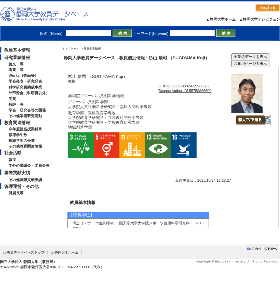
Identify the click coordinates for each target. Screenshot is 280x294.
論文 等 (16, 64)
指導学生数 (18, 135)
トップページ (70, 48)
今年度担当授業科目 (25, 129)
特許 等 (16, 104)
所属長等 (16, 193)
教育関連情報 (17, 122)
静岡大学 (50, 14)
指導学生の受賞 (22, 140)
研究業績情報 (17, 57)
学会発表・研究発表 (25, 81)
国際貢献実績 (17, 172)
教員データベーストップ (26, 252)
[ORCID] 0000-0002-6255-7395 (183, 86)
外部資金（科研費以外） (29, 93)
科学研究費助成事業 (25, 87)
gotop (262, 248)
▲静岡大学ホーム (221, 19)
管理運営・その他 (21, 186)
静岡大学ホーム (67, 252)
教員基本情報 (17, 50)
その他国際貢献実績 (25, 180)
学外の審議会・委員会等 (29, 165)
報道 (12, 160)
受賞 (12, 99)
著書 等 (16, 70)
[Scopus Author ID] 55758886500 (185, 91)
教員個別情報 (92, 48)
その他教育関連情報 (25, 146)
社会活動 (12, 152)
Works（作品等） (23, 75)
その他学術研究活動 (25, 116)
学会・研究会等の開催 (27, 110)
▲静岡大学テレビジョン (259, 19)
